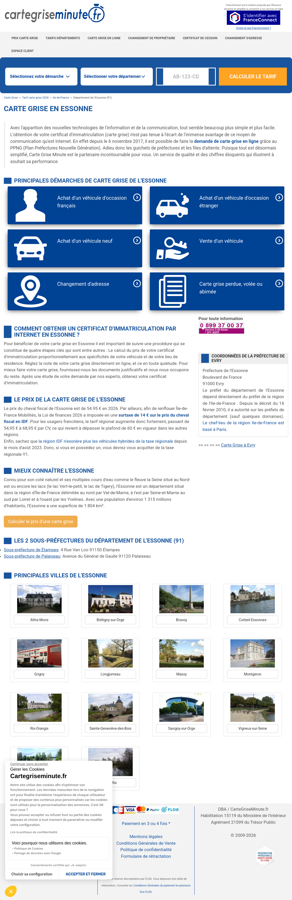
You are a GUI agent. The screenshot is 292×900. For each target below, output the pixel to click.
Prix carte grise (25, 38)
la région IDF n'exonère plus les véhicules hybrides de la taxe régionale (106, 441)
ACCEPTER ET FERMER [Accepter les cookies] (86, 874)
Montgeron (252, 674)
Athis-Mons (39, 620)
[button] (11, 891)
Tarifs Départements (63, 38)
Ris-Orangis (39, 728)
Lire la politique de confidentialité (33, 832)
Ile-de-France (61, 97)
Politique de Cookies (28, 848)
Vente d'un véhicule (221, 241)
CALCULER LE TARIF (252, 76)
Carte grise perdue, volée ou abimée (231, 288)
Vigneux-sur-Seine (252, 728)
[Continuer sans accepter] (29, 764)
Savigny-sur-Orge (181, 728)
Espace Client (23, 51)
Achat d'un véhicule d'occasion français (92, 202)
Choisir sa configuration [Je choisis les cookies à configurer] (32, 874)
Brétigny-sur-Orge (110, 620)
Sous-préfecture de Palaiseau (32, 556)
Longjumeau (110, 674)
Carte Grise (11, 97)
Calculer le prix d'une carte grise (40, 521)
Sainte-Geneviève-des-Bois (110, 728)
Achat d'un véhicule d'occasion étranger (234, 202)
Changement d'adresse (243, 38)
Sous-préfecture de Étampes (31, 549)
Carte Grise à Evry (238, 445)
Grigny (39, 674)
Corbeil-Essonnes (252, 620)
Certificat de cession (200, 38)
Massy (181, 674)
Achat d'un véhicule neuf (85, 241)
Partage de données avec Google (37, 853)
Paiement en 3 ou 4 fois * (146, 823)
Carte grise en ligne (104, 38)
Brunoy (181, 620)
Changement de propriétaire (151, 38)
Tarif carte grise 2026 (35, 97)
